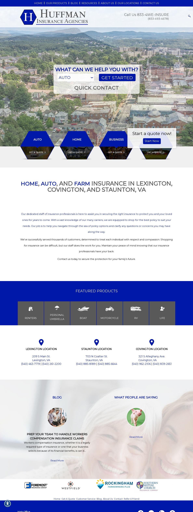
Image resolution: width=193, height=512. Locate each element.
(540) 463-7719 (30, 363)
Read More (57, 460)
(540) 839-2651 (162, 363)
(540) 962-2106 (141, 363)
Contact (118, 499)
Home (57, 499)
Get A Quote (68, 499)
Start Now (152, 141)
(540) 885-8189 (86, 363)
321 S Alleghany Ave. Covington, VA (151, 358)
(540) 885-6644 (107, 363)
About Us (108, 499)
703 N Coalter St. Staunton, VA (97, 358)
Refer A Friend (131, 499)
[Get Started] (117, 77)
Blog (99, 499)
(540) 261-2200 (51, 363)
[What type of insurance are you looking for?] (76, 77)
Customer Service (86, 499)
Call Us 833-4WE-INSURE (146, 15)
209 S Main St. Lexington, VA (41, 358)
